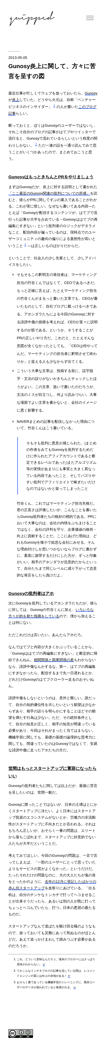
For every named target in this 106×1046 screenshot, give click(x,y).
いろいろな (85, 610)
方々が (13, 616)
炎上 (15, 100)
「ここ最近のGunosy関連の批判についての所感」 (49, 193)
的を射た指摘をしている (39, 616)
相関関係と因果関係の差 (54, 660)
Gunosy (91, 93)
